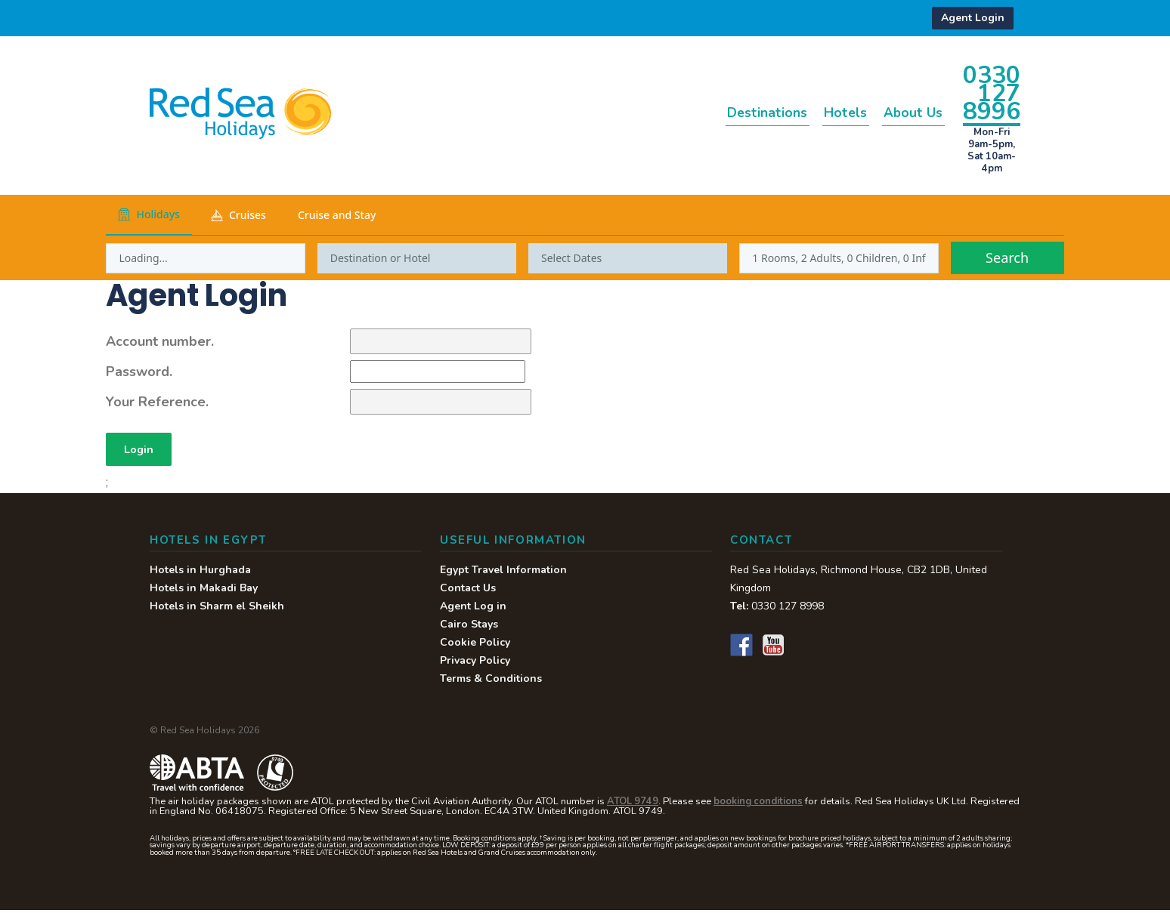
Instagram (805, 648)
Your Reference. (157, 402)
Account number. (160, 341)
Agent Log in (473, 609)
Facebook (741, 648)
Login (141, 451)
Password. (139, 371)
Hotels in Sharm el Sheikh (217, 609)
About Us (904, 112)
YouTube (773, 648)
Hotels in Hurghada (200, 573)
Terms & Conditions (491, 681)
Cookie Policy (475, 645)
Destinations (726, 112)
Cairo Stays (469, 627)
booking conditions (758, 804)
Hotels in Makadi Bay (204, 591)
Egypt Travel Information (503, 573)
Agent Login (972, 18)
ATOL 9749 (632, 804)
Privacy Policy (475, 663)
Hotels (822, 112)
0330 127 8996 (991, 92)
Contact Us (468, 591)
